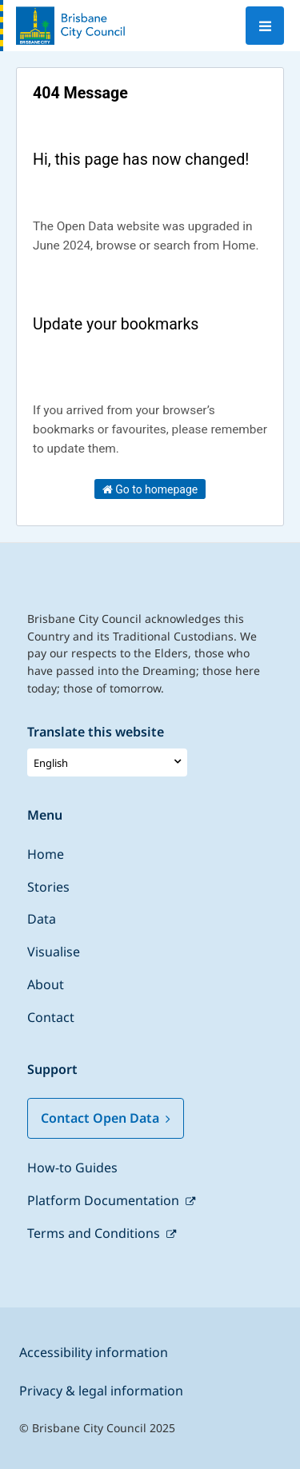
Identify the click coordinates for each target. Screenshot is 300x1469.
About (45, 984)
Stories (48, 887)
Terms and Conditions (95, 1233)
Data (41, 919)
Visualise (53, 951)
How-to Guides (72, 1167)
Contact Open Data (105, 1118)
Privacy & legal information (101, 1390)
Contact (50, 1017)
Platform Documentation (104, 1200)
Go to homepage (150, 489)
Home (45, 854)
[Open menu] (265, 25)
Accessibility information (93, 1352)
